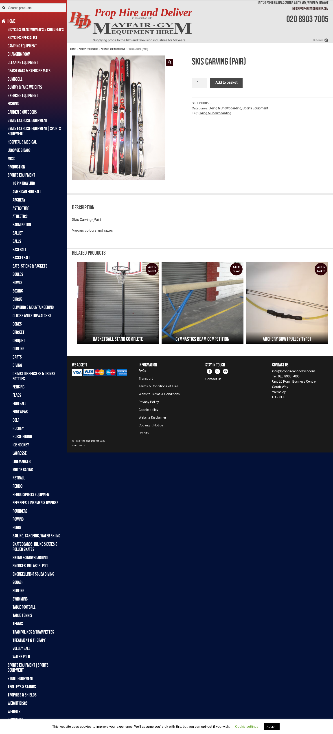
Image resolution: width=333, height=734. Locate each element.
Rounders (20, 511)
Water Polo (21, 656)
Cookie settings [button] (246, 727)
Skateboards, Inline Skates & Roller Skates (35, 546)
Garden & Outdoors (22, 112)
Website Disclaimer (152, 417)
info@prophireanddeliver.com (310, 9)
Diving (17, 365)
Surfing (18, 590)
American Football (27, 191)
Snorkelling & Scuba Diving (33, 574)
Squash (18, 582)
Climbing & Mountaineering (33, 307)
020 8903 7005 (307, 19)
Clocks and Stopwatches (32, 315)
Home (11, 21)
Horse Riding (22, 436)
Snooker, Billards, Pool (31, 565)
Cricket (18, 332)
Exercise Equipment (23, 95)
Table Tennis (22, 615)
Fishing (13, 103)
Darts (17, 356)
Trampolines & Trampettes (33, 631)
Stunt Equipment (21, 678)
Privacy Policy (149, 402)
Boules (18, 274)
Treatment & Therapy (29, 640)
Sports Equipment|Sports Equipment (28, 667)
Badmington (22, 224)
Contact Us (213, 379)
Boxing (18, 290)
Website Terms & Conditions (159, 394)
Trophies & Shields (22, 694)
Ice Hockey (21, 444)
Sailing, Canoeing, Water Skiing (36, 535)
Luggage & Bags (19, 150)
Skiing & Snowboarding (30, 557)
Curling (18, 348)
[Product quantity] (199, 83)
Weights (14, 711)
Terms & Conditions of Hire (158, 386)
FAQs (142, 371)
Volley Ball (21, 648)
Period (18, 486)
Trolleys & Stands (22, 686)
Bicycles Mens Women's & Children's (36, 29)
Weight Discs (18, 703)
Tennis (18, 623)
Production (16, 166)
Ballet (18, 232)
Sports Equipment (21, 174)
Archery (19, 199)
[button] (169, 62)
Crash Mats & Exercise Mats (29, 70)
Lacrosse (20, 453)
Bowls (17, 282)
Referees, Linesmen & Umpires (35, 502)
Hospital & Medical (22, 141)
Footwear (20, 411)
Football (19, 403)
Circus (17, 299)
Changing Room (19, 54)
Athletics (20, 216)
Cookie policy (148, 410)
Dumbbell (15, 79)
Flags (17, 395)
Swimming (20, 598)
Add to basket (226, 82)
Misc (11, 158)
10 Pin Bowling (24, 183)
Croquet (19, 340)
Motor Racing (23, 469)
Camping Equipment (22, 45)
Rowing (18, 519)
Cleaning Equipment (23, 62)
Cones (17, 323)
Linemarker (22, 461)
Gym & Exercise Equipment (28, 120)
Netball (19, 477)
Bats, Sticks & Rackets (30, 265)
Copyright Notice (151, 425)
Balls (17, 241)
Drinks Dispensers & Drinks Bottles (34, 376)
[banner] (200, 21)
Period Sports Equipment (32, 494)
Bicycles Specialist (22, 37)
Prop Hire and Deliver (143, 12)
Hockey (18, 428)
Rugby (17, 527)
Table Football (24, 607)
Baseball (19, 249)
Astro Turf (21, 208)
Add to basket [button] (152, 269)
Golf (16, 420)
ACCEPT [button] (272, 726)
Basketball (21, 257)
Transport (146, 379)
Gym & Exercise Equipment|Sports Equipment (34, 131)
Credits (144, 433)
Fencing (18, 386)
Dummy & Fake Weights (25, 87)
